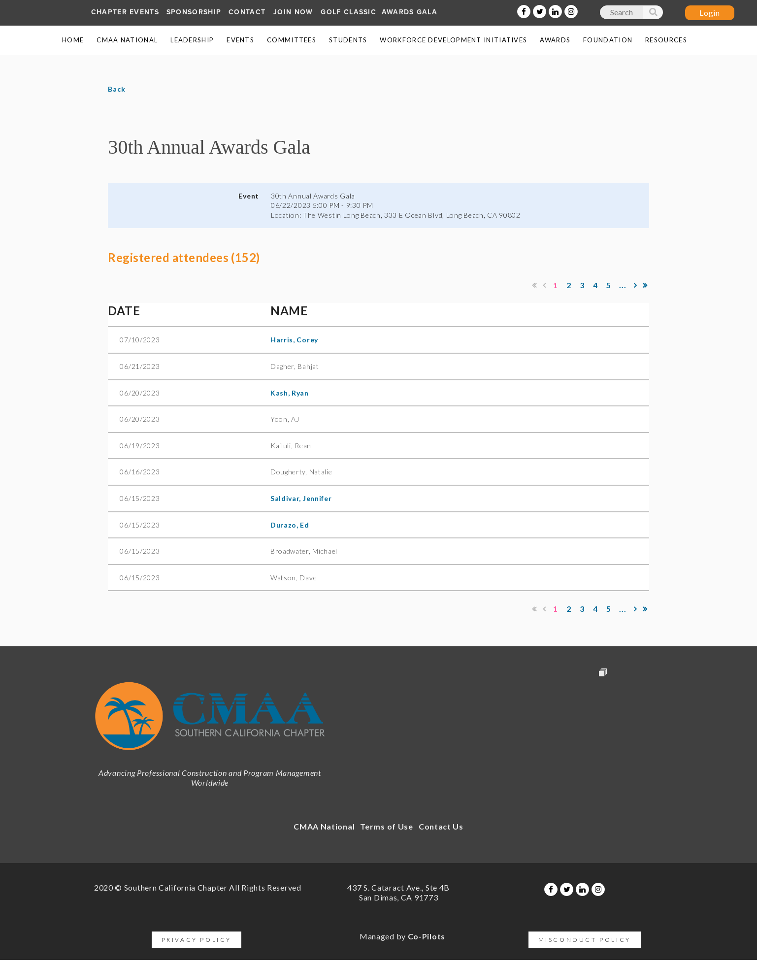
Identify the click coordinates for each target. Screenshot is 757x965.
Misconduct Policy (584, 939)
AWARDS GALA (409, 12)
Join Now (293, 12)
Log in (709, 12)
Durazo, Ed (289, 525)
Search (652, 14)
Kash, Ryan (289, 393)
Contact (247, 12)
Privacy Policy (196, 939)
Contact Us (441, 826)
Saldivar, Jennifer (301, 498)
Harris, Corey (294, 339)
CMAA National (324, 826)
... (623, 285)
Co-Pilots (426, 936)
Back (116, 89)
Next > (635, 285)
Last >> (645, 285)
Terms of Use (386, 826)
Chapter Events (125, 12)
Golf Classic (348, 12)
